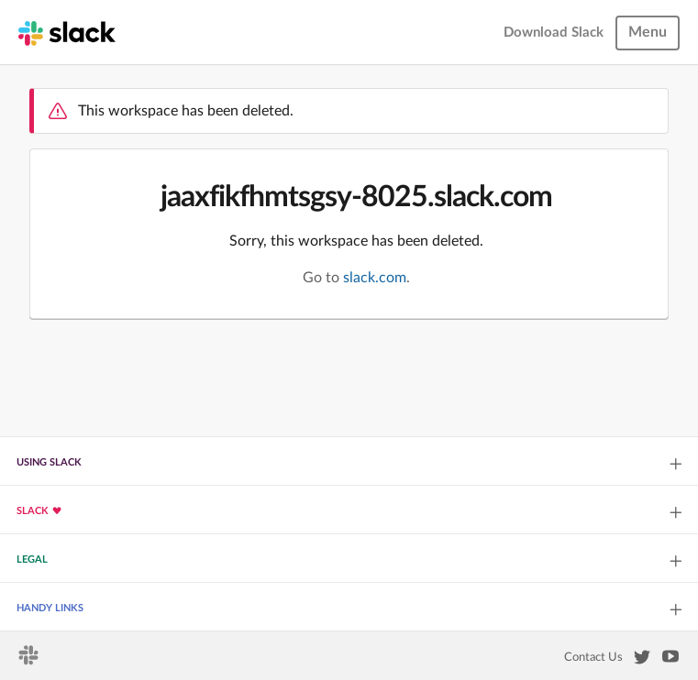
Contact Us (593, 657)
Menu (647, 32)
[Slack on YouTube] (670, 659)
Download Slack (554, 32)
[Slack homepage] (67, 32)
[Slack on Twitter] (642, 660)
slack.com (374, 277)
